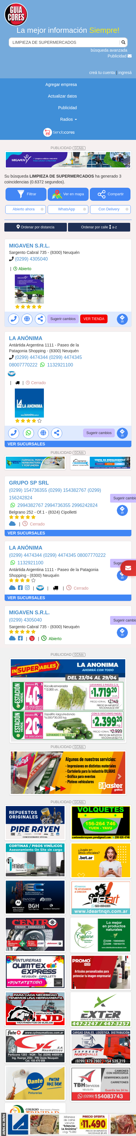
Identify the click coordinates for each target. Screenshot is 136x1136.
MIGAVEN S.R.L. (29, 246)
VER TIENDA (93, 319)
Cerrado (36, 382)
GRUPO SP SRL (29, 483)
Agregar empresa (61, 84)
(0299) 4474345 (65, 357)
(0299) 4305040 (31, 259)
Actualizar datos (62, 96)
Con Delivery (113, 209)
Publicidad (120, 56)
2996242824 (85, 505)
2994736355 (58, 505)
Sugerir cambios (63, 319)
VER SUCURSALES (26, 444)
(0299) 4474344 (32, 357)
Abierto (22, 268)
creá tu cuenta (102, 72)
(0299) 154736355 (28, 490)
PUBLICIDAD (68, 148)
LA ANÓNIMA (25, 338)
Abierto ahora (28, 209)
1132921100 (60, 364)
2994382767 (30, 505)
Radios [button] (68, 119)
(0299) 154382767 (67, 490)
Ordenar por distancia (35, 227)
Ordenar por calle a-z (99, 227)
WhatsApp (72, 209)
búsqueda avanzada (109, 50)
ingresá (125, 72)
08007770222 (24, 364)
